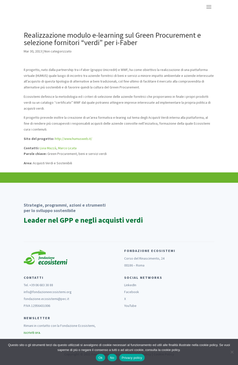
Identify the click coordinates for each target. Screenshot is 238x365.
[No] (231, 351)
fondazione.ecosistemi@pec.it (46, 299)
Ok (100, 358)
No (112, 358)
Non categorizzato (58, 51)
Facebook (131, 292)
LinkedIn (130, 285)
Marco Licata (67, 148)
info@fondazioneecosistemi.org (48, 292)
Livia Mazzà (48, 148)
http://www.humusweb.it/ (73, 138)
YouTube (130, 305)
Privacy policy (132, 358)
